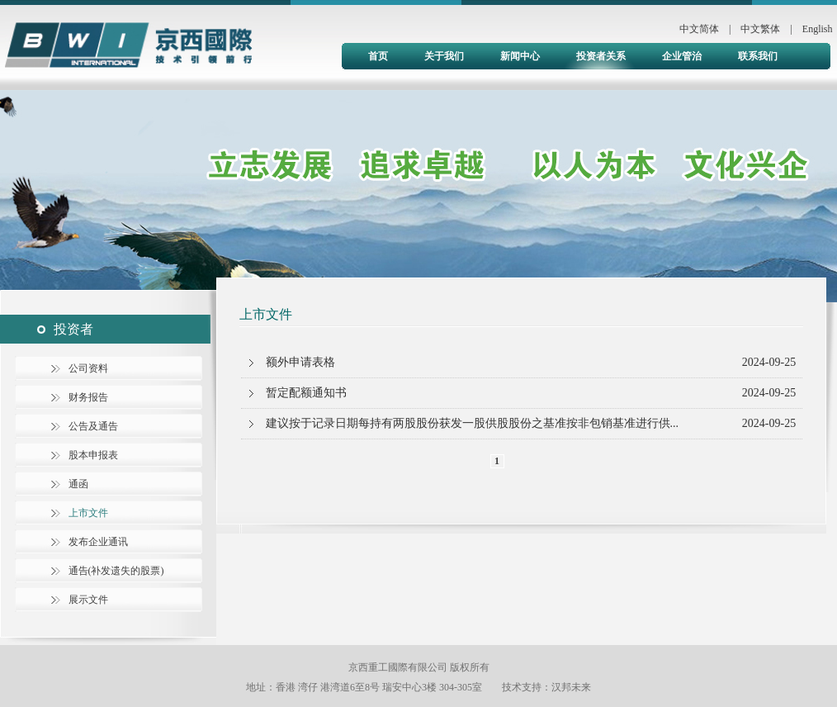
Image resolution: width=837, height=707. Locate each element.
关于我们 (444, 56)
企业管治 (682, 56)
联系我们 (758, 56)
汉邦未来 (571, 687)
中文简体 (699, 29)
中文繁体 (760, 29)
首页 (378, 56)
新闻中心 (520, 56)
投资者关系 (601, 56)
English (817, 29)
